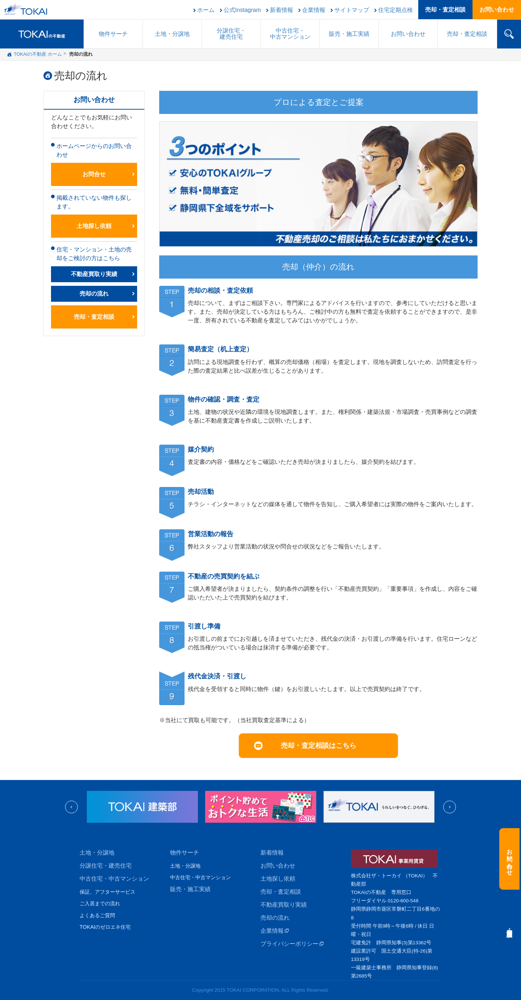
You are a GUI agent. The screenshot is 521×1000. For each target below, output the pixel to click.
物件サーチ (113, 34)
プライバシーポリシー (289, 944)
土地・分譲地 (172, 34)
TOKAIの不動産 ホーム (38, 54)
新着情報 (281, 10)
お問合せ (94, 174)
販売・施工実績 (190, 889)
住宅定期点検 (395, 10)
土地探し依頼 (94, 226)
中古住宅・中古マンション (114, 879)
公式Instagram (242, 10)
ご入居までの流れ (100, 903)
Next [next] (449, 807)
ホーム (206, 10)
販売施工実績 (349, 34)
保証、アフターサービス (107, 892)
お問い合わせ (496, 10)
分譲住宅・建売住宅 (106, 866)
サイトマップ (351, 10)
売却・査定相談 (445, 10)
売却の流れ (80, 75)
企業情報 (313, 10)
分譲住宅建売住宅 (231, 33)
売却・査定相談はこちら (318, 745)
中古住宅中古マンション (290, 33)
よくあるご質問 (97, 915)
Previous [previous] (71, 807)
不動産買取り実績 (94, 274)
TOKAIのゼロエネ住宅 (105, 927)
